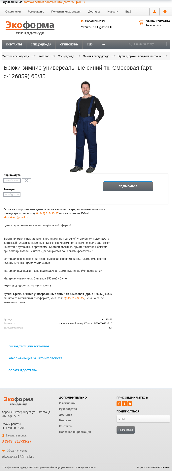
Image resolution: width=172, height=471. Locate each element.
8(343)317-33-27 (73, 298)
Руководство (36, 11)
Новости (112, 11)
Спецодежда (41, 44)
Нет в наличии (128, 199)
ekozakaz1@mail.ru (97, 27)
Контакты (14, 44)
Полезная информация (66, 11)
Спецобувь (69, 44)
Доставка (94, 11)
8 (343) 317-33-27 (47, 213)
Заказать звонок (14, 435)
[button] (128, 11)
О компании (13, 11)
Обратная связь (93, 21)
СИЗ (90, 44)
